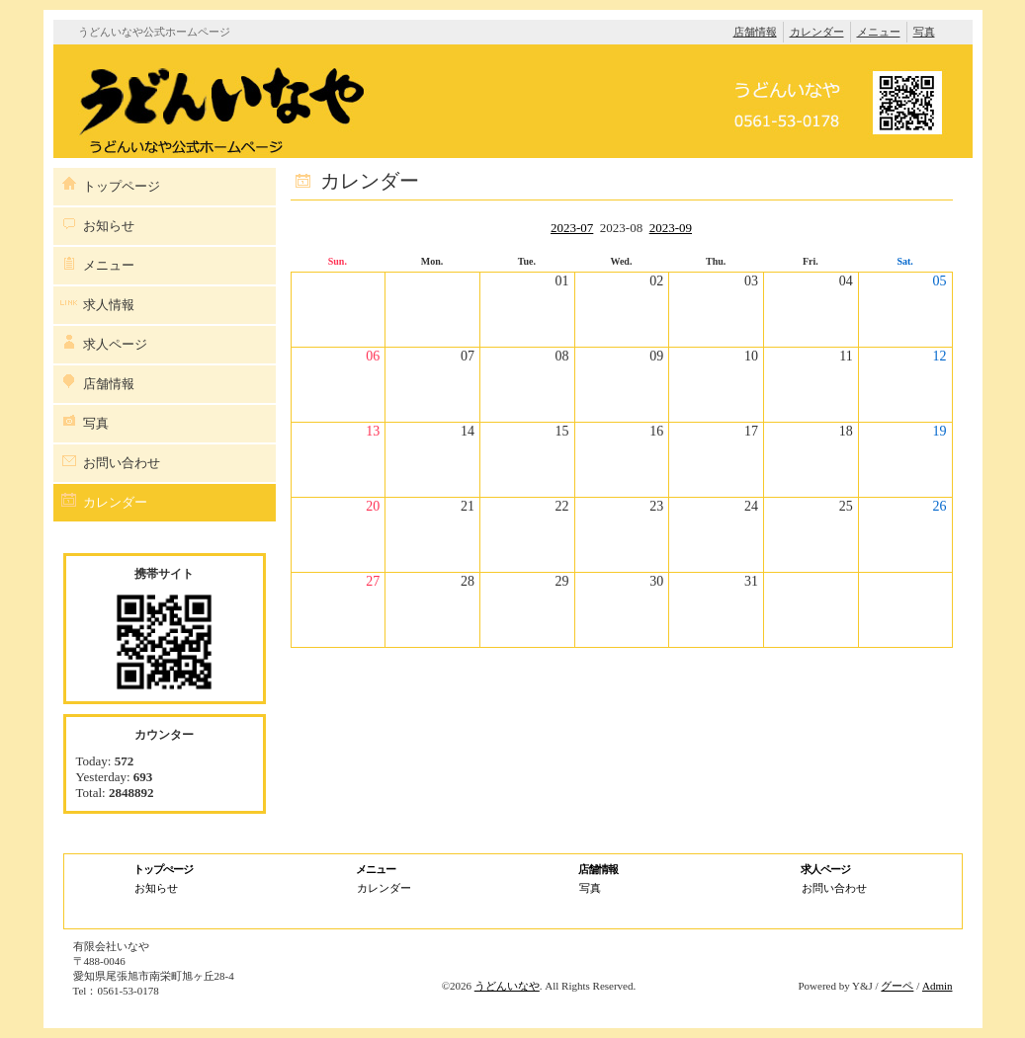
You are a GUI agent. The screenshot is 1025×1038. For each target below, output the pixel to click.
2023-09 (670, 227)
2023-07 (572, 227)
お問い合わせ (121, 462)
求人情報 (108, 304)
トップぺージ (163, 869)
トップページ (121, 186)
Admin (937, 986)
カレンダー (817, 32)
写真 (924, 32)
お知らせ (108, 225)
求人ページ (115, 344)
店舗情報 (755, 32)
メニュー (878, 32)
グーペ (897, 986)
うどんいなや (507, 986)
